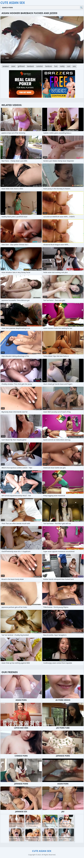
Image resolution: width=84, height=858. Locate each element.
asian (13, 66)
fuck (55, 66)
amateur (6, 66)
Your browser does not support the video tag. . (42, 39)
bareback (30, 66)
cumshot (39, 66)
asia (74, 66)
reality (62, 66)
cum (68, 66)
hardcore (48, 66)
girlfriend (21, 66)
